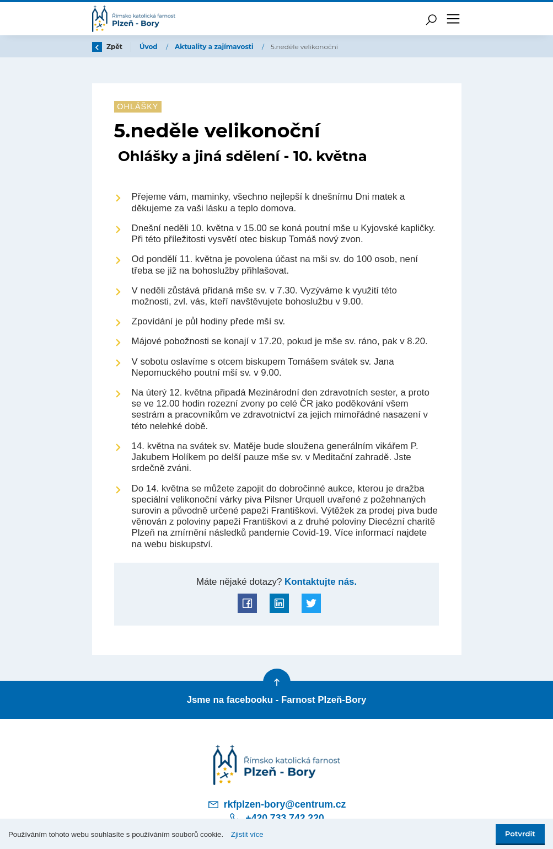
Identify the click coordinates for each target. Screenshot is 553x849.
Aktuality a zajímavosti (215, 46)
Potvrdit (520, 833)
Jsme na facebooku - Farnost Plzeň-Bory (277, 700)
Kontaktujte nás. (319, 581)
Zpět (107, 46)
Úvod (149, 46)
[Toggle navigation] (453, 18)
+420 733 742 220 (276, 818)
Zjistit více (247, 834)
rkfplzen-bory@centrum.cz (276, 804)
